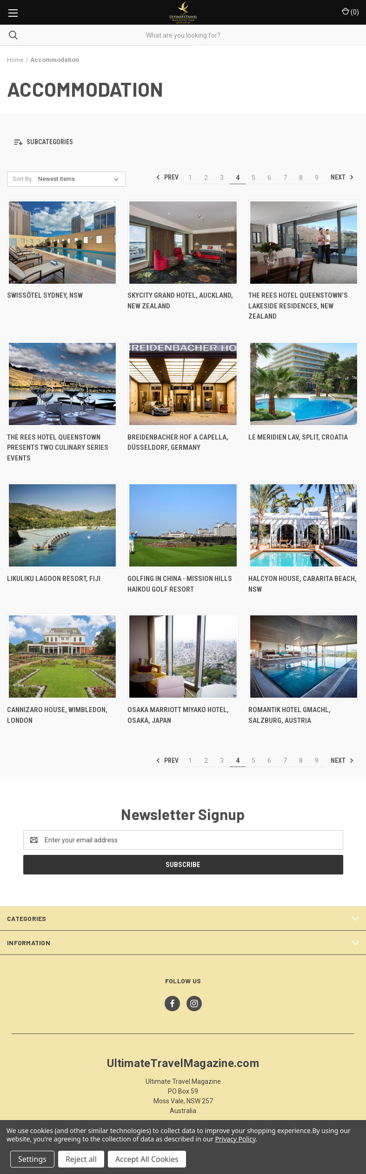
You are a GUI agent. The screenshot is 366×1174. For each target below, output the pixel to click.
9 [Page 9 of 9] (317, 177)
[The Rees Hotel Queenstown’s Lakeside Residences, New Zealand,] (303, 242)
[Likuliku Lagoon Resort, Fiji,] (62, 525)
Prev (167, 177)
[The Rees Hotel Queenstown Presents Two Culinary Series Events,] (62, 384)
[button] (183, 142)
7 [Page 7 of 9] (285, 177)
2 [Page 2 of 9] (206, 177)
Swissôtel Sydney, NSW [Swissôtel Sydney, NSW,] (45, 295)
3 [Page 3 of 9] (222, 177)
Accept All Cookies (147, 1159)
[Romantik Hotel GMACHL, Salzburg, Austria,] (303, 656)
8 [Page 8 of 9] (301, 177)
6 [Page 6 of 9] (269, 177)
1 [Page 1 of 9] (190, 177)
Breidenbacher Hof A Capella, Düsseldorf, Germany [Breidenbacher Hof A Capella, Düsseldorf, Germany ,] (177, 442)
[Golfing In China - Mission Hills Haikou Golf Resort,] (182, 525)
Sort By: (23, 178)
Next (342, 177)
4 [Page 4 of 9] (238, 177)
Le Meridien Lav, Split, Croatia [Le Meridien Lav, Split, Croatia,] (298, 437)
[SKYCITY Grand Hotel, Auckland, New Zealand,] (182, 242)
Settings (32, 1159)
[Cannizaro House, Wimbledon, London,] (62, 656)
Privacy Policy (235, 1138)
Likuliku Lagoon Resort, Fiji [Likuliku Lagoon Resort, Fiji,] (53, 578)
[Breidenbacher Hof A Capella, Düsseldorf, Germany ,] (182, 384)
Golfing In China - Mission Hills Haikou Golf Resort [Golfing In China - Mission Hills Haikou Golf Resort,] (179, 584)
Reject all (81, 1159)
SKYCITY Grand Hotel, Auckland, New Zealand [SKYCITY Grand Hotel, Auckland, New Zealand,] (180, 300)
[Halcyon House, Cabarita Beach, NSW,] (303, 525)
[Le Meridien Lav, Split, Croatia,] (303, 384)
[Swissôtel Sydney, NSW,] (62, 242)
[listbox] (80, 179)
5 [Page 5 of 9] (253, 177)
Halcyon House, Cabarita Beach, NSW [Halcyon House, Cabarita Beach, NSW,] (302, 584)
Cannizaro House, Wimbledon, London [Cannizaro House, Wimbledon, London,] (57, 715)
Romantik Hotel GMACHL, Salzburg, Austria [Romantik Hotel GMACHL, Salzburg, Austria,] (289, 715)
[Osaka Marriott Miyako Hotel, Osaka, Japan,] (182, 656)
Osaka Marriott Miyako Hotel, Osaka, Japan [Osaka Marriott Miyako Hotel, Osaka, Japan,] (178, 715)
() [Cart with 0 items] (350, 11)
